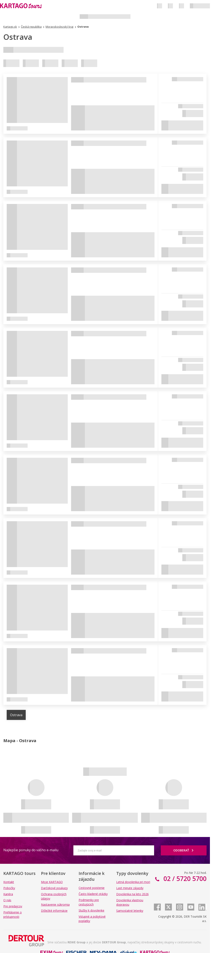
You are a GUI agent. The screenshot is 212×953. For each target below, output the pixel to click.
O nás (7, 900)
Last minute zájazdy (129, 888)
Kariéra (8, 894)
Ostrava (16, 715)
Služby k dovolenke (91, 910)
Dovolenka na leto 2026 (132, 894)
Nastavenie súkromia (55, 905)
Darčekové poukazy (54, 888)
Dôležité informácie (54, 911)
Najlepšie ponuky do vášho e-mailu (30, 850)
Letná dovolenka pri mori (133, 882)
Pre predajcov (12, 906)
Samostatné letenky (129, 911)
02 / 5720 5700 (184, 878)
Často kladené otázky (93, 894)
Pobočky (9, 888)
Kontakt (8, 882)
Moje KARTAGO (52, 882)
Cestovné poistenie (92, 888)
